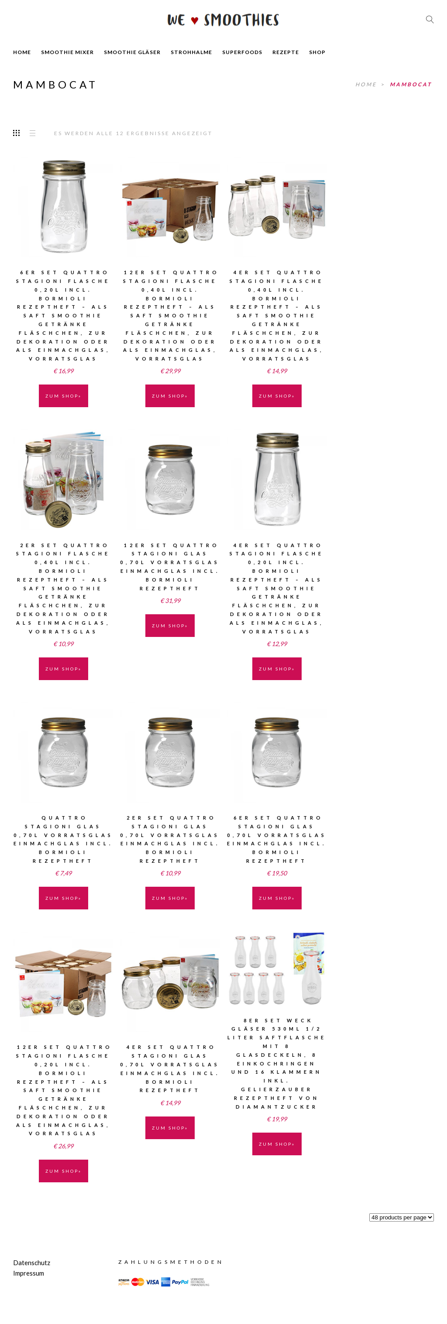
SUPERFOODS (242, 52)
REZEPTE (285, 52)
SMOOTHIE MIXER (67, 52)
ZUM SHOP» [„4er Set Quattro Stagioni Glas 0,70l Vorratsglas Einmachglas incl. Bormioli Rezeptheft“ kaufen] (170, 1127)
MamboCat (411, 84)
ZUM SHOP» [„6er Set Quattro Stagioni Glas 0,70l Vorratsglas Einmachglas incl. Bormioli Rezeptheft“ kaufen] (277, 898)
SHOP (317, 52)
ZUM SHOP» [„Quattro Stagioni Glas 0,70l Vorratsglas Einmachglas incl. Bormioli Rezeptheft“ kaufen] (63, 898)
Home (367, 84)
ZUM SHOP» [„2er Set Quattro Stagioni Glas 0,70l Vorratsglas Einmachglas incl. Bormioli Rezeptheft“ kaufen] (170, 898)
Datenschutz (31, 1262)
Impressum (28, 1273)
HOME (22, 52)
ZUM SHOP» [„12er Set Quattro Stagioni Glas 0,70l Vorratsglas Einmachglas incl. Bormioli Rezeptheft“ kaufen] (170, 625)
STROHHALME (191, 52)
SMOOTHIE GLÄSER (132, 52)
